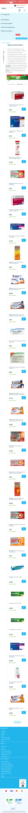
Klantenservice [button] (22, 1)
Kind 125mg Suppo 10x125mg (16, 551)
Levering (3, 732)
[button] (24, 109)
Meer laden (17, 722)
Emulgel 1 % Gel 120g (16, 709)
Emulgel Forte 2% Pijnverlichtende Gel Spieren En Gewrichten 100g (17, 394)
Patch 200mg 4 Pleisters (15, 446)
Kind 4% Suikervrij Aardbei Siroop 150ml (16, 499)
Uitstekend (20, 7)
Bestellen (3, 730)
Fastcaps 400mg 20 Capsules (17, 525)
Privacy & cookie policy (6, 751)
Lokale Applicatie (8, 67)
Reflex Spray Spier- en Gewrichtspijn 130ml (15, 158)
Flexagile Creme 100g (15, 603)
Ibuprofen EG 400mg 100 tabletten (16, 131)
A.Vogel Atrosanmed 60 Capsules (15, 682)
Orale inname (7, 71)
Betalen (3, 734)
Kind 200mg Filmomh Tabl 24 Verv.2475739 (17, 472)
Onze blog (3, 749)
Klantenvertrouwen (5, 739)
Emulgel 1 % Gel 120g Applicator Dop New (16, 420)
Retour (2, 736)
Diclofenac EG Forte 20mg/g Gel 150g (17, 656)
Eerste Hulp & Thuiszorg (6, 773)
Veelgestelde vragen (5, 737)
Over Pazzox (4, 746)
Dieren (2, 774)
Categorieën (5, 14)
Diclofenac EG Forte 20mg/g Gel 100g (17, 236)
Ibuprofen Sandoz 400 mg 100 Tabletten (16, 105)
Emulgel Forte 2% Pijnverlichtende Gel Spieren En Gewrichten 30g (17, 315)
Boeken (2, 776)
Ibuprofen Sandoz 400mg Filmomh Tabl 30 (16, 210)
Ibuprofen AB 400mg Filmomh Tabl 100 (17, 341)
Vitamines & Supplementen (8, 27)
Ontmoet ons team (5, 754)
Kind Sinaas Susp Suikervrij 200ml (16, 263)
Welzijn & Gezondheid (6, 31)
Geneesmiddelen (5, 19)
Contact (3, 747)
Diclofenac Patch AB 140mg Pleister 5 (17, 368)
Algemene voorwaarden (6, 752)
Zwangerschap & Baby (6, 768)
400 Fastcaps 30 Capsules (16, 184)
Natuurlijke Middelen (5, 771)
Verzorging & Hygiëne (6, 23)
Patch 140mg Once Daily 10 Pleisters (17, 289)
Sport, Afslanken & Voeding (7, 766)
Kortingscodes (4, 756)
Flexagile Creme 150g (15, 629)
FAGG (2, 741)
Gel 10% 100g (15, 577)
